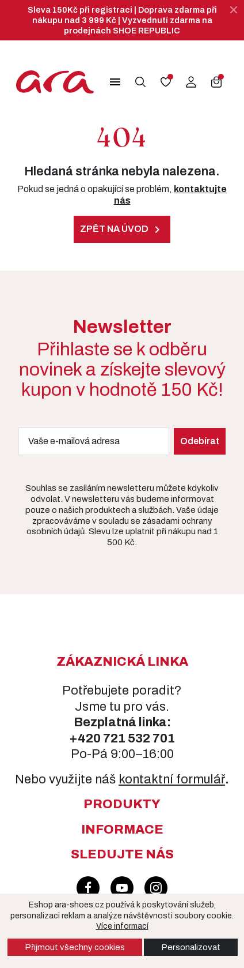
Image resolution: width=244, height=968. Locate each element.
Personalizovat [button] (190, 947)
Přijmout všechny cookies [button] (75, 947)
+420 (86, 738)
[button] (115, 82)
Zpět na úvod (122, 230)
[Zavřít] (233, 9)
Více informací (122, 926)
